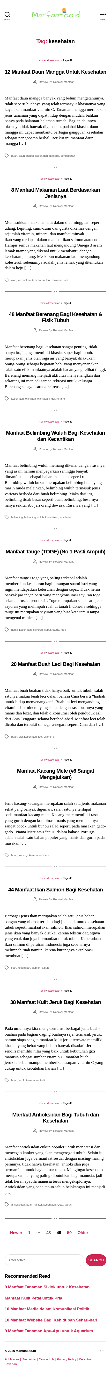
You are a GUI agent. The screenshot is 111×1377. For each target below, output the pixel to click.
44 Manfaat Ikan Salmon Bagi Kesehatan (55, 890)
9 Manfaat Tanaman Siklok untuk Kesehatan (47, 1287)
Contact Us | (48, 1359)
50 (69, 1232)
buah (14, 155)
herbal (30, 155)
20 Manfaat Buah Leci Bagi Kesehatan (55, 664)
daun (22, 155)
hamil (14, 629)
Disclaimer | (30, 1359)
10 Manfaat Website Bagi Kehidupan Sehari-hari (51, 1320)
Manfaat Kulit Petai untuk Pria (33, 1298)
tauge (55, 629)
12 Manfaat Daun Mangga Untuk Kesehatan (55, 72)
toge (63, 629)
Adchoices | (13, 1359)
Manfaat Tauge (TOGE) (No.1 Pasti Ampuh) (55, 552)
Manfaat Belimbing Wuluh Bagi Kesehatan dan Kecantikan (55, 436)
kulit (42, 1080)
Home (42, 60)
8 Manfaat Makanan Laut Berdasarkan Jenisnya (55, 193)
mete (46, 855)
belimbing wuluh (34, 517)
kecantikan (24, 280)
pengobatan (68, 155)
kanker (38, 1204)
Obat (60, 1204)
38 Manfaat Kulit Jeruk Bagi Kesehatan (55, 1002)
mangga (54, 155)
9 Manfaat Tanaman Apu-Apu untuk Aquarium (49, 1330)
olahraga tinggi (46, 398)
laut (48, 280)
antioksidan (18, 1204)
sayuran (38, 629)
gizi (21, 736)
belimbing (17, 517)
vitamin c (49, 736)
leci (40, 736)
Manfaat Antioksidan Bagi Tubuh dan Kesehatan (55, 1118)
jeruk (22, 1080)
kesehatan (54, 60)
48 (48, 1232)
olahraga (30, 398)
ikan (13, 280)
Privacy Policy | (68, 1359)
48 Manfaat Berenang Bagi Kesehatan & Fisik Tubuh (55, 317)
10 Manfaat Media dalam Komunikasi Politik (47, 1308)
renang (60, 398)
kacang (23, 855)
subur (47, 629)
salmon (36, 967)
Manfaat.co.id (26, 1351)
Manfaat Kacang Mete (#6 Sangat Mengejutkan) (55, 774)
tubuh (45, 967)
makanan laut (60, 280)
